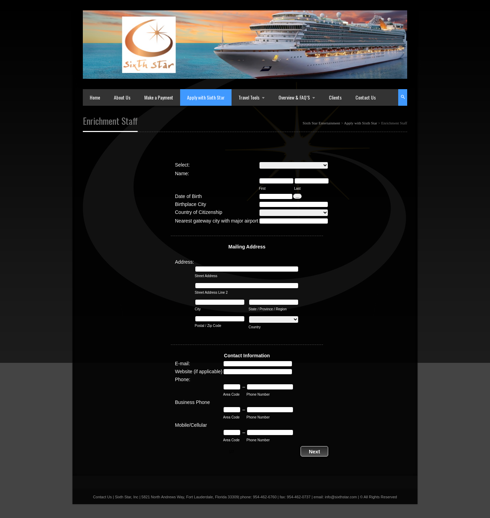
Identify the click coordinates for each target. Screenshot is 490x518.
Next (314, 451)
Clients (335, 97)
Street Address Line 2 (211, 292)
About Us (122, 97)
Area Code (231, 394)
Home (95, 97)
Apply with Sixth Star (206, 97)
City (197, 309)
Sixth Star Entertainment (321, 123)
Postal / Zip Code (208, 326)
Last (297, 188)
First (262, 188)
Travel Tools (248, 97)
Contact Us (365, 97)
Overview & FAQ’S (294, 97)
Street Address (206, 276)
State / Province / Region (267, 309)
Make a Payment (158, 97)
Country (254, 327)
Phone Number (258, 394)
